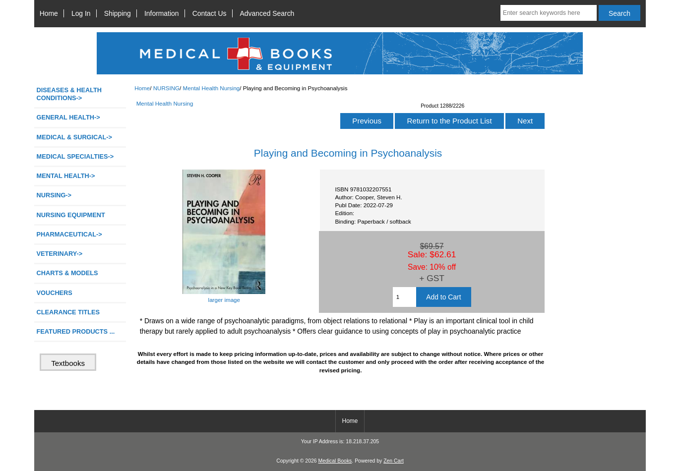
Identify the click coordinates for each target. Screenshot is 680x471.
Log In (81, 13)
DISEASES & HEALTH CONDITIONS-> (69, 94)
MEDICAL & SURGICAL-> (74, 137)
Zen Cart (393, 461)
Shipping (117, 13)
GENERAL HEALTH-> (68, 117)
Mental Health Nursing (211, 88)
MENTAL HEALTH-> (66, 175)
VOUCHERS (54, 292)
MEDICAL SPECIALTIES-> (75, 156)
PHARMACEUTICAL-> (69, 234)
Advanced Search (267, 13)
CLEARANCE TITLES (68, 312)
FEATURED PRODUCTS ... (76, 331)
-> (54, 195)
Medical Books (335, 461)
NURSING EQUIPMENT (71, 215)
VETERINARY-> (60, 253)
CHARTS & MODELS (67, 273)
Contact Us (209, 13)
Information (161, 13)
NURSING (166, 88)
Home (49, 13)
